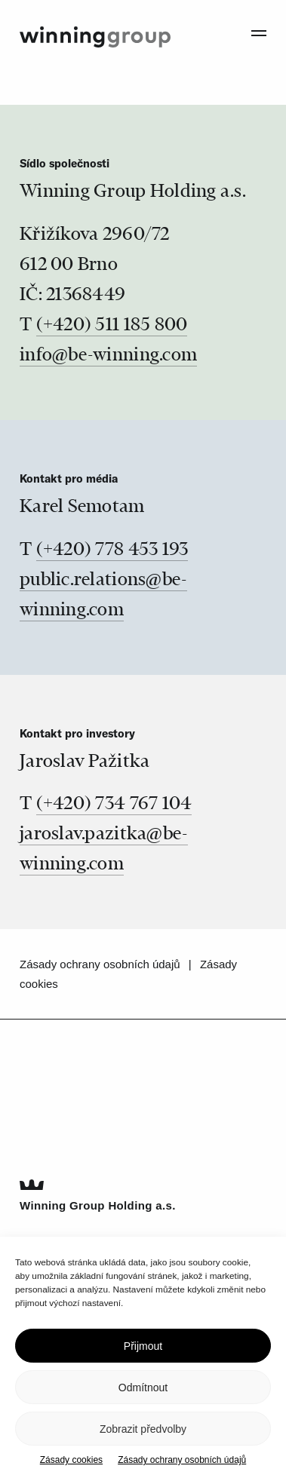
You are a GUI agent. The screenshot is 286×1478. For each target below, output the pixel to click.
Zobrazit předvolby (143, 1429)
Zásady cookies (71, 1460)
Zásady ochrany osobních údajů (182, 1460)
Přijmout (143, 1346)
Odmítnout (143, 1387)
